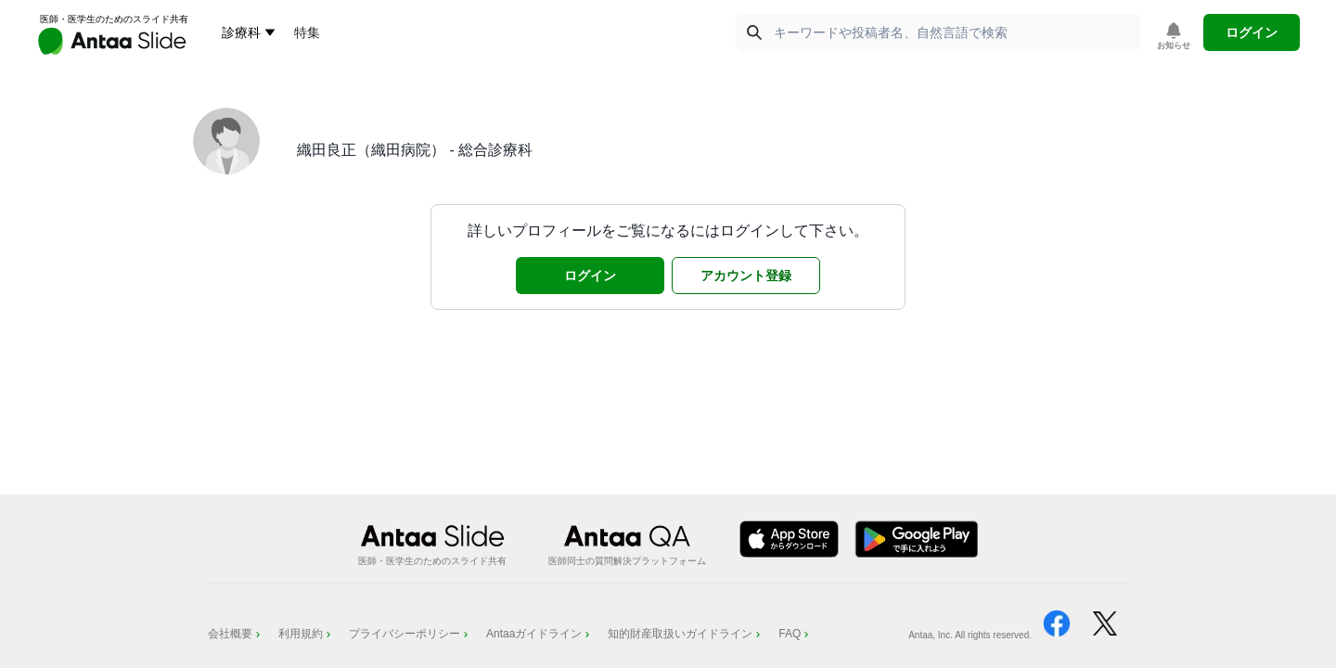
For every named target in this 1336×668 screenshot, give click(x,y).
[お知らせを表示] (1173, 36)
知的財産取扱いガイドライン (686, 633)
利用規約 (306, 633)
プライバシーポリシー (410, 633)
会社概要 (235, 633)
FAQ (795, 633)
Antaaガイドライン (539, 633)
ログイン (1252, 32)
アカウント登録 (745, 275)
